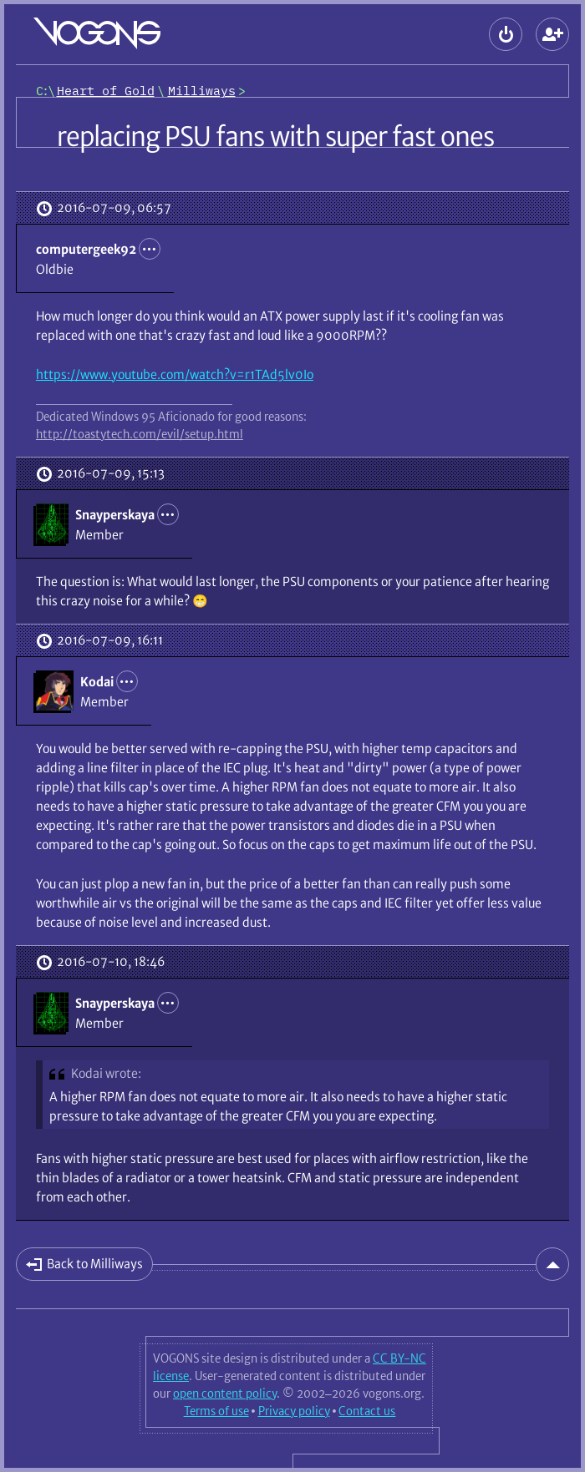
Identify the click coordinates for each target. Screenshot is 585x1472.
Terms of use (216, 1411)
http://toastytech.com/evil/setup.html (139, 434)
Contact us (366, 1411)
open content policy (225, 1393)
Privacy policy (294, 1411)
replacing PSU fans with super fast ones (275, 136)
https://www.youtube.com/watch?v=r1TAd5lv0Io (174, 374)
